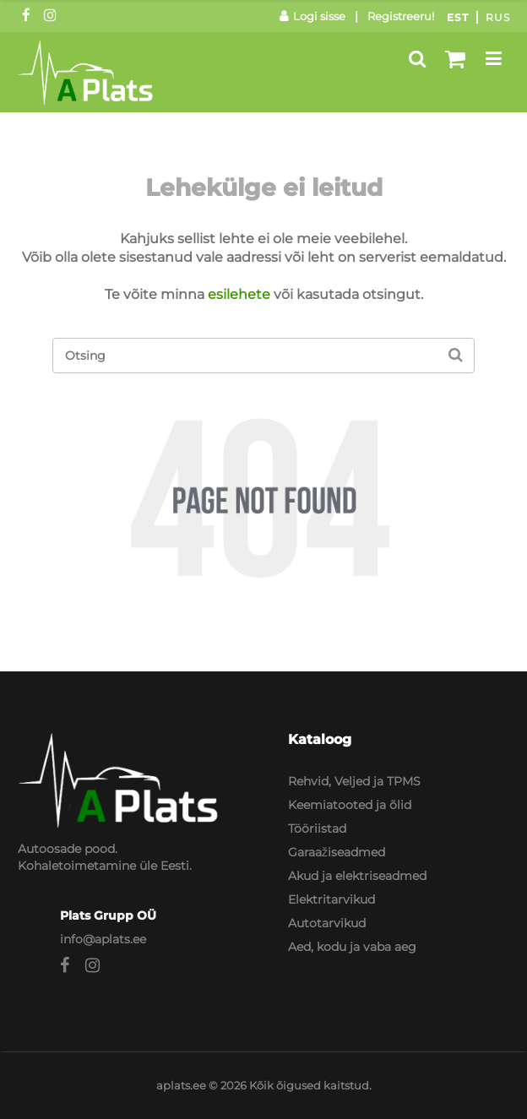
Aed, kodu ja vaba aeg (352, 946)
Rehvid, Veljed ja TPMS (354, 781)
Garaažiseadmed (336, 852)
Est (458, 17)
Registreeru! (400, 16)
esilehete (239, 294)
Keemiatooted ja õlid (349, 804)
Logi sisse (312, 16)
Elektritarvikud (331, 899)
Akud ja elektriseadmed (357, 875)
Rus (498, 17)
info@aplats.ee (103, 939)
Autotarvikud (327, 923)
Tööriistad (317, 828)
